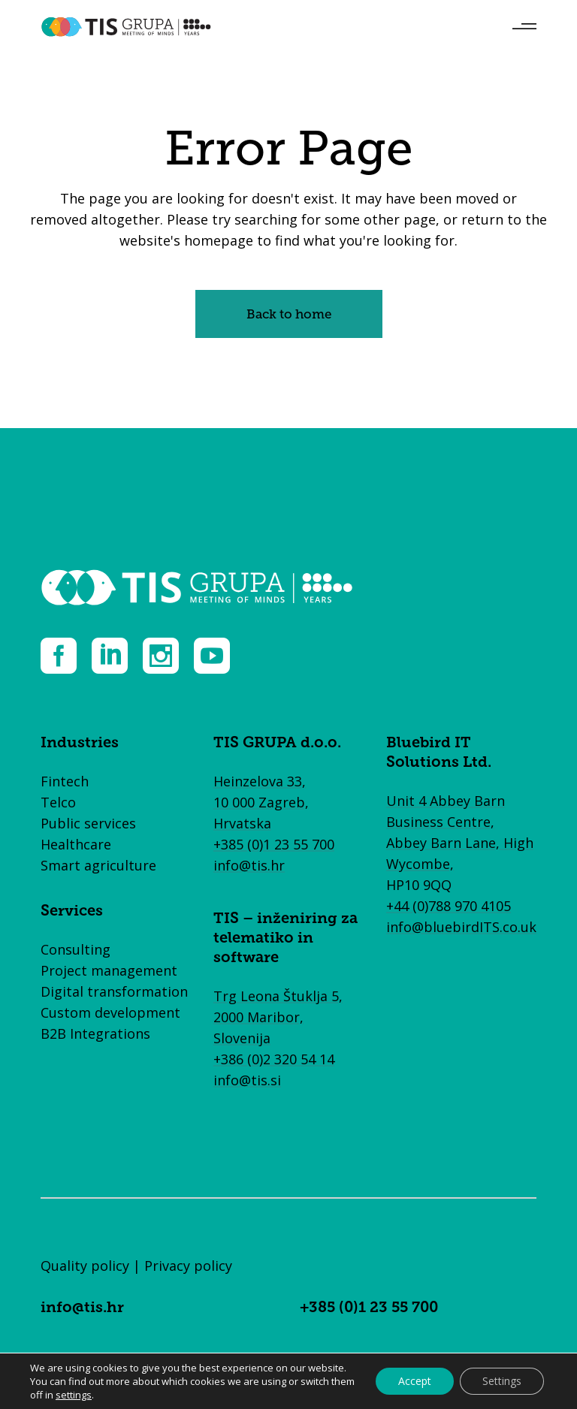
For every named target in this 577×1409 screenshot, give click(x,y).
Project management (109, 970)
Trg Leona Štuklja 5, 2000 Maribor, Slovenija (278, 1017)
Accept (414, 1381)
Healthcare (76, 844)
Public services (88, 823)
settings (74, 1394)
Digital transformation (114, 991)
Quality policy (85, 1266)
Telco (58, 802)
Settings (501, 1381)
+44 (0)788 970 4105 (448, 906)
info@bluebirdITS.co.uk (461, 927)
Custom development (110, 1012)
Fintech (65, 781)
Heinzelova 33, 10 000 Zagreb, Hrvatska (261, 802)
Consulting (75, 949)
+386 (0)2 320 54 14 (273, 1059)
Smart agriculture (98, 865)
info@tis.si (247, 1080)
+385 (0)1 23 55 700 (273, 844)
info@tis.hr (249, 865)
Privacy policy (188, 1266)
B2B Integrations (95, 1033)
